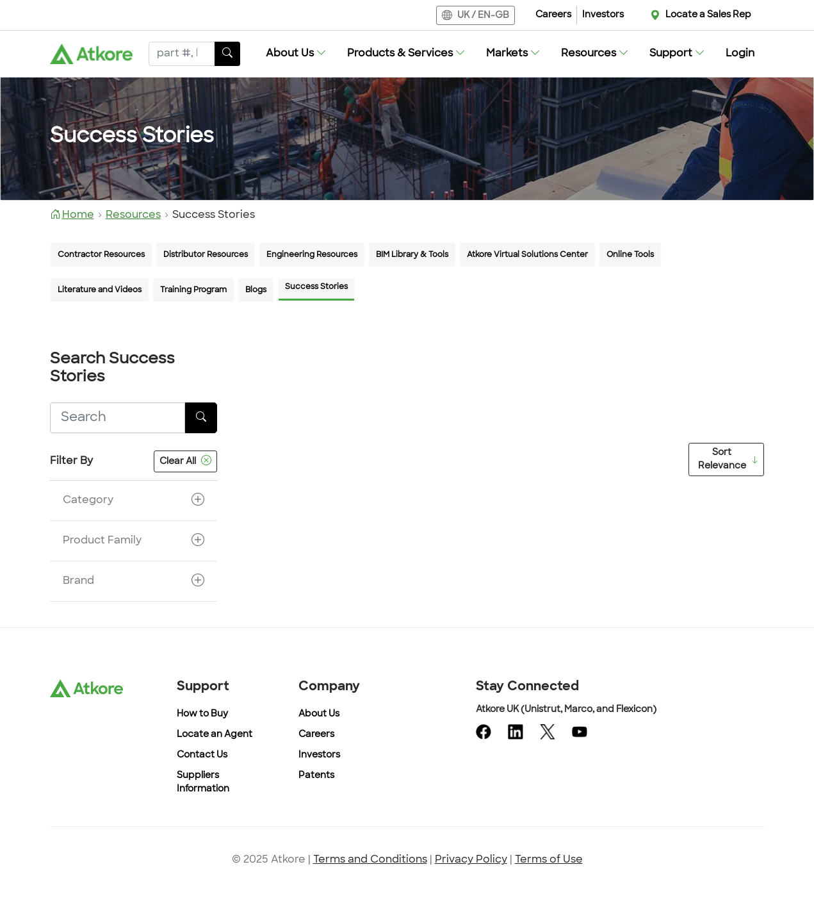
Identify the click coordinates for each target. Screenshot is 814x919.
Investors (603, 15)
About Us (318, 714)
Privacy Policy (471, 860)
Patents (316, 776)
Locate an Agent (214, 735)
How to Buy (202, 714)
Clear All (185, 461)
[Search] (182, 54)
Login (740, 54)
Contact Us (202, 755)
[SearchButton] (227, 54)
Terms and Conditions (370, 860)
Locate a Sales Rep (708, 15)
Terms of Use (549, 860)
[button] (296, 54)
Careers (553, 15)
